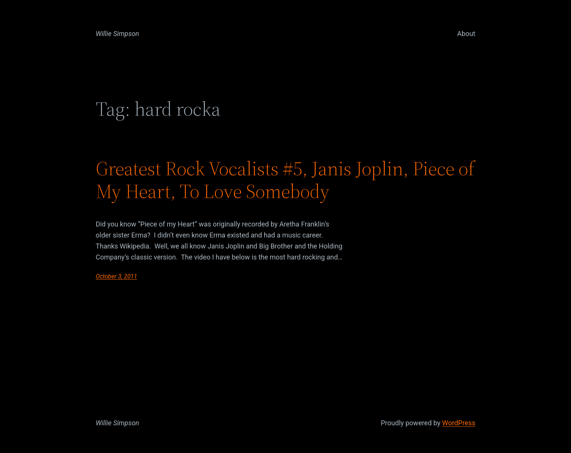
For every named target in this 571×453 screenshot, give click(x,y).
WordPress (458, 423)
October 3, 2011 (116, 276)
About (466, 34)
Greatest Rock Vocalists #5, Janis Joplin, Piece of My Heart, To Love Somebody (285, 180)
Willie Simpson (117, 34)
